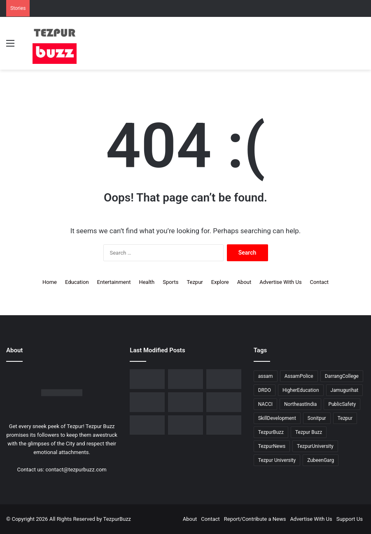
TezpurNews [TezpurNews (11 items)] (271, 446)
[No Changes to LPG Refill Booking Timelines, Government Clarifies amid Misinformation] (147, 402)
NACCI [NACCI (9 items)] (265, 404)
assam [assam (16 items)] (265, 376)
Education (77, 282)
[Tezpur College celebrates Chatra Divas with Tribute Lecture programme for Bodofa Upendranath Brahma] (223, 379)
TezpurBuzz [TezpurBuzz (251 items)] (271, 432)
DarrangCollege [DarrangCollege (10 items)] (342, 376)
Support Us (349, 519)
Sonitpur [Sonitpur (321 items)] (317, 418)
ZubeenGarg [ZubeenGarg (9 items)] (320, 460)
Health (146, 282)
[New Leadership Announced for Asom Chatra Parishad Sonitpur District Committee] (185, 402)
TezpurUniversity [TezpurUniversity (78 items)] (315, 446)
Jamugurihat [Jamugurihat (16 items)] (345, 390)
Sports (170, 282)
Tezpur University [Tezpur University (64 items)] (277, 460)
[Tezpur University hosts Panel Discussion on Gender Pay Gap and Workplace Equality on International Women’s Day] (223, 425)
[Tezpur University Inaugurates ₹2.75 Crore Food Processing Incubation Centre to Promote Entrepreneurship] (147, 425)
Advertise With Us (280, 282)
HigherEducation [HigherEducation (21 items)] (300, 390)
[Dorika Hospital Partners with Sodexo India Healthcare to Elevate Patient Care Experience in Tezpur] (147, 379)
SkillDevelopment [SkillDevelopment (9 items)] (277, 418)
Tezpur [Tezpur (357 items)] (345, 418)
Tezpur (195, 282)
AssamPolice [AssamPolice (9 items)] (299, 376)
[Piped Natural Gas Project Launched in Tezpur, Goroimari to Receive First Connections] (223, 402)
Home (49, 282)
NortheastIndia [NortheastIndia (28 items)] (300, 404)
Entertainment (114, 282)
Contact (319, 282)
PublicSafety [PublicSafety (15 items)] (342, 404)
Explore (220, 282)
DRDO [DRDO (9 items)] (264, 390)
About (244, 282)
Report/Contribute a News (255, 519)
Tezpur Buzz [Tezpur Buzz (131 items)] (308, 432)
